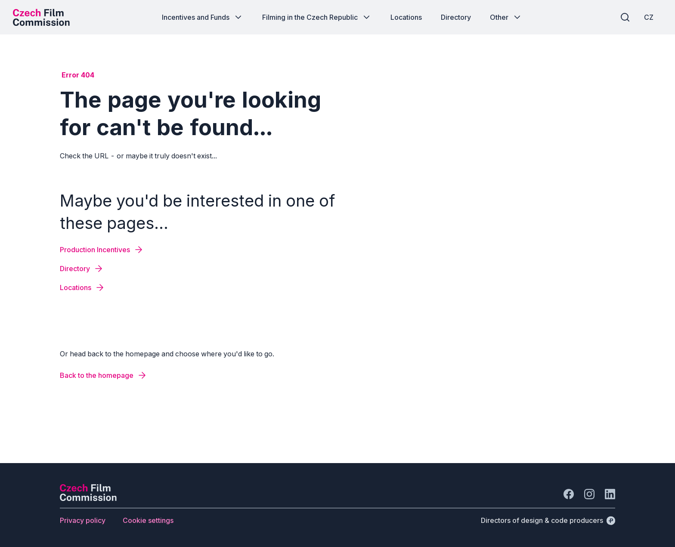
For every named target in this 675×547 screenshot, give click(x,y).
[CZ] (648, 17)
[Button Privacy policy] (82, 520)
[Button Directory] (456, 17)
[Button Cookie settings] (148, 520)
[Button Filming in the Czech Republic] (317, 17)
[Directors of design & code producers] (548, 520)
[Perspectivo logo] (88, 498)
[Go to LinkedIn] (610, 494)
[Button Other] (506, 17)
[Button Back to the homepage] (103, 375)
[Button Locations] (406, 17)
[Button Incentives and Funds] (202, 17)
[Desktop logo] (41, 17)
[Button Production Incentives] (102, 249)
